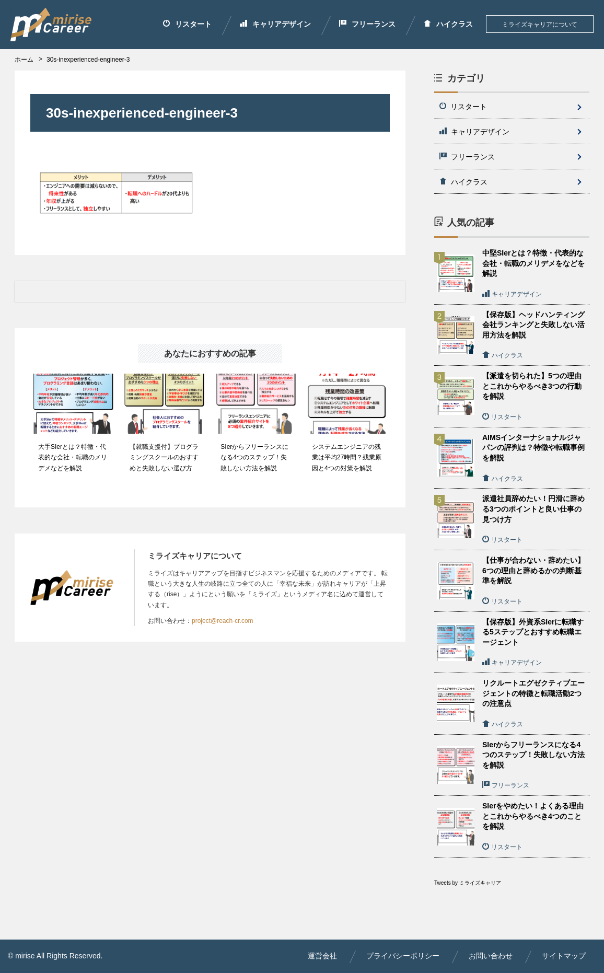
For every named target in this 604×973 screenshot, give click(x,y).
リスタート (187, 24)
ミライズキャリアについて (539, 24)
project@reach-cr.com (222, 620)
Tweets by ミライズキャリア (467, 883)
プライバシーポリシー (402, 956)
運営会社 (322, 956)
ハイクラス (448, 24)
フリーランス (367, 24)
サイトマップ (564, 956)
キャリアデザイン (275, 24)
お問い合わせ (491, 956)
